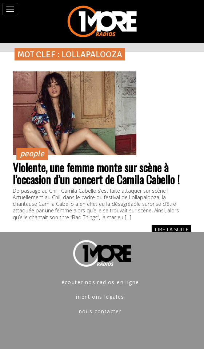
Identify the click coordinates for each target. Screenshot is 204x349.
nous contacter (100, 311)
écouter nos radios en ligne (100, 282)
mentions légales (100, 296)
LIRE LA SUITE (171, 229)
